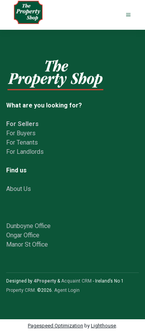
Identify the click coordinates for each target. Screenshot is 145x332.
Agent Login (67, 290)
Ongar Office (22, 235)
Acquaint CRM (76, 281)
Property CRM (20, 290)
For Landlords (25, 151)
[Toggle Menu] (128, 15)
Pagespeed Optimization (55, 326)
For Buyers (21, 133)
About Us (18, 188)
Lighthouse (103, 326)
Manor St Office (27, 244)
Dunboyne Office (28, 226)
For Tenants (22, 142)
